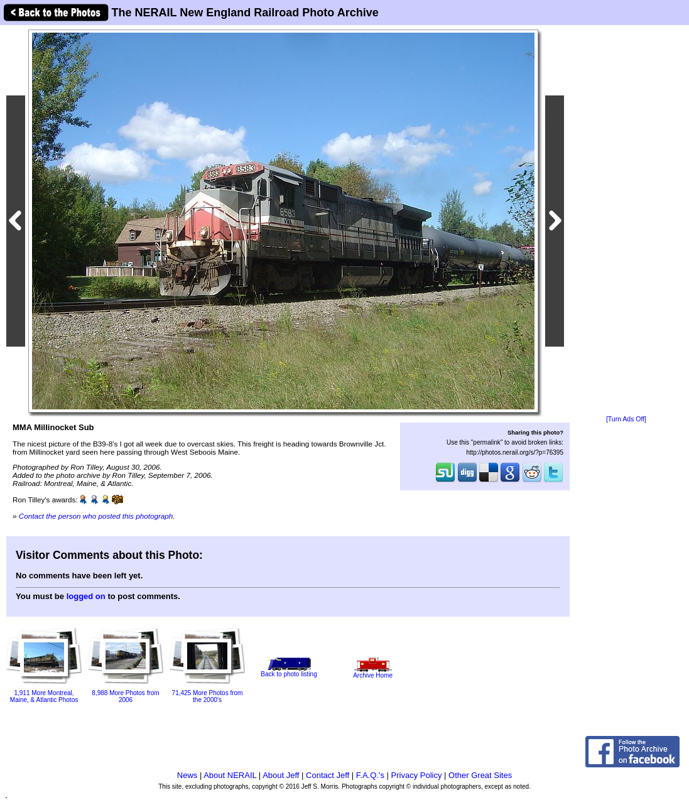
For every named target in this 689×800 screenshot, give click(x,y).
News (187, 775)
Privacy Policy (416, 775)
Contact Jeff (327, 775)
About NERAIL (229, 775)
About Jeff (281, 775)
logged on (86, 596)
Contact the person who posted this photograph (96, 516)
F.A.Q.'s (370, 775)
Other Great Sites (480, 775)
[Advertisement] (626, 221)
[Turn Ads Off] (626, 419)
